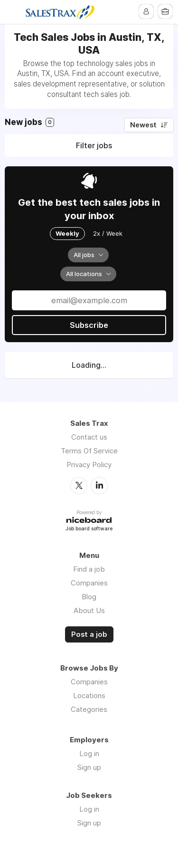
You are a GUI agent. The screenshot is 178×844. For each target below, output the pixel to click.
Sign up (89, 767)
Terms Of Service (89, 450)
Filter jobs (94, 145)
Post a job (89, 634)
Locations (89, 695)
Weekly (67, 233)
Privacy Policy (89, 464)
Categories (89, 709)
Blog (89, 596)
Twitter (79, 486)
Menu (13, 12)
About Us (89, 610)
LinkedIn (99, 486)
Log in (89, 753)
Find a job (89, 569)
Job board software (89, 529)
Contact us (89, 436)
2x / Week (107, 233)
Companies (89, 582)
